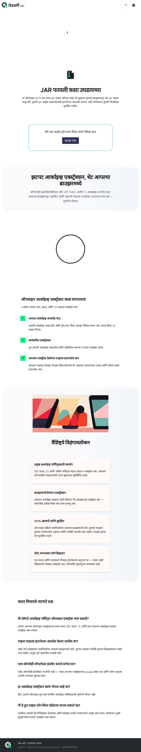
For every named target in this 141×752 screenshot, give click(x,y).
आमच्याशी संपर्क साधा (69, 747)
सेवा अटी (22, 743)
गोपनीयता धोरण (35, 743)
